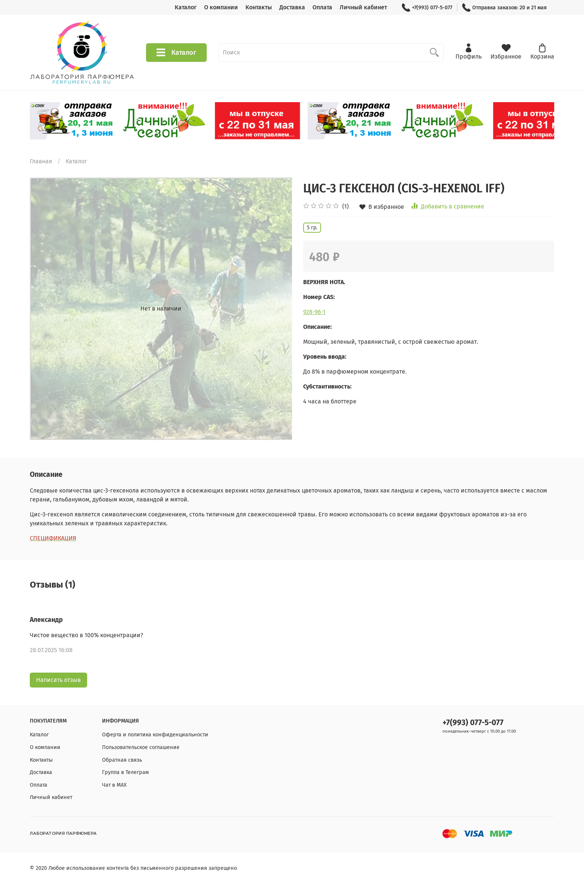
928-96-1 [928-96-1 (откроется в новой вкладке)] (314, 311)
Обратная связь (122, 760)
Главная (41, 161)
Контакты (258, 7)
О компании (221, 7)
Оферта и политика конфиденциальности (155, 735)
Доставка (292, 7)
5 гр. (312, 227)
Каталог (186, 7)
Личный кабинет (363, 7)
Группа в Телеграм (125, 772)
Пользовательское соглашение (141, 747)
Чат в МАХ (114, 785)
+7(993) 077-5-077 (427, 8)
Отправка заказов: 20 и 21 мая (504, 8)
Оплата (322, 7)
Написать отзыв (58, 679)
